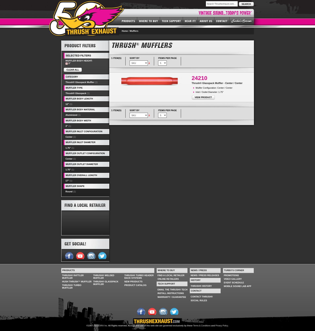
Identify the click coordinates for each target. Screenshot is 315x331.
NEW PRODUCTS (133, 281)
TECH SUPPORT (171, 20)
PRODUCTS (128, 20)
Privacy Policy (222, 326)
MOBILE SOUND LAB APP (237, 286)
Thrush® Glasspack (75, 93)
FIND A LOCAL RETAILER (171, 275)
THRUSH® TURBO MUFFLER (71, 286)
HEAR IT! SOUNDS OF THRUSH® (190, 20)
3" (66, 126)
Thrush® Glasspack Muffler (79, 82)
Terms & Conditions (202, 326)
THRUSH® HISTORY (201, 286)
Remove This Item (66, 64)
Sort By (134, 58)
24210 (199, 78)
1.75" (68, 148)
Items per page (167, 58)
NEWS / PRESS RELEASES (205, 275)
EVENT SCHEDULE (234, 282)
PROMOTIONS (231, 275)
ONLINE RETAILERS (168, 279)
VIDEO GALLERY (233, 279)
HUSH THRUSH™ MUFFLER (77, 281)
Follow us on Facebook (69, 255)
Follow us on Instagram (91, 255)
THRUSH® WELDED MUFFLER (103, 276)
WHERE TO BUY (148, 20)
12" (67, 104)
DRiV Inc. (103, 326)
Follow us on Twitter (102, 255)
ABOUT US (206, 20)
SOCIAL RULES (199, 300)
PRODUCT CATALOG (135, 285)
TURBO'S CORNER (242, 20)
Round (69, 191)
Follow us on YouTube (80, 255)
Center (69, 137)
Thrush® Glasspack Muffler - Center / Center (217, 83)
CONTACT (222, 20)
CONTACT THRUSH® (202, 296)
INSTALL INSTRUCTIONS (171, 293)
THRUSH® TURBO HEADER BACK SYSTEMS (139, 276)
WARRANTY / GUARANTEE (172, 297)
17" (67, 180)
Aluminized (71, 115)
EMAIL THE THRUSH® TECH (172, 289)
